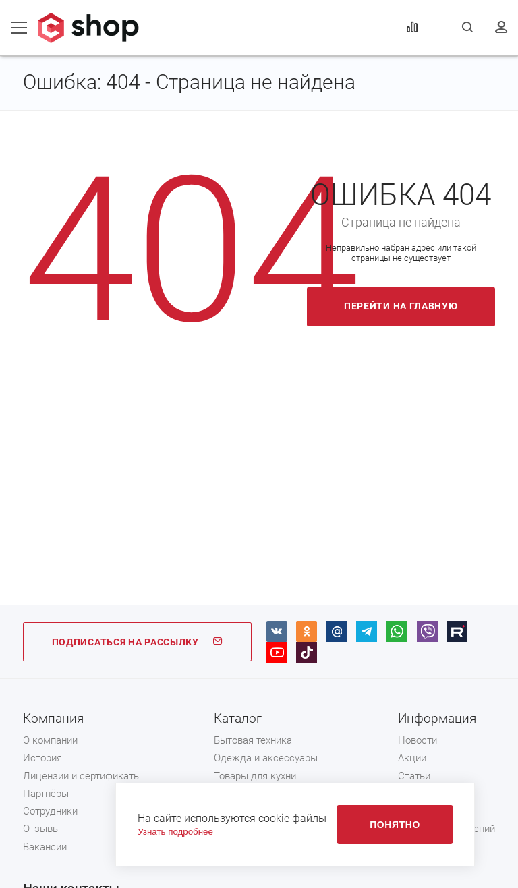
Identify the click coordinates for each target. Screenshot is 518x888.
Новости (417, 740)
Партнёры (46, 794)
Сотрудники (50, 811)
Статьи (414, 776)
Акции (412, 758)
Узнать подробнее (175, 832)
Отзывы (41, 829)
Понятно (395, 824)
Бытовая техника (253, 740)
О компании (50, 740)
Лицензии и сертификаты (82, 776)
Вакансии (45, 847)
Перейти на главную (401, 306)
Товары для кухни (255, 776)
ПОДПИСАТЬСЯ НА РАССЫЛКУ (137, 642)
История (42, 758)
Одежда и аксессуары (266, 758)
